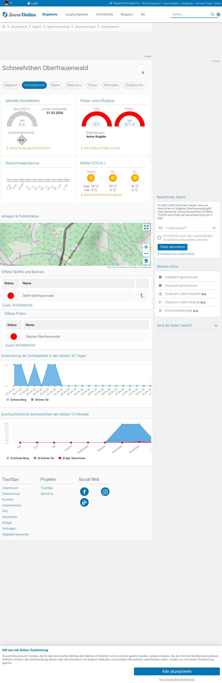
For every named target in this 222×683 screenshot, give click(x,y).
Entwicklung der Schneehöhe (29, 148)
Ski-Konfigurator (151, 3)
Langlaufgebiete (76, 14)
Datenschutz (11, 494)
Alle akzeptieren (177, 671)
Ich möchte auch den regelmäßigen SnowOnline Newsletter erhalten (188, 238)
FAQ (5, 511)
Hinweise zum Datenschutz (177, 253)
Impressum (10, 488)
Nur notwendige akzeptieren (177, 679)
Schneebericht (34, 85)
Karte (217, 3)
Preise (92, 85)
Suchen (212, 14)
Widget (7, 523)
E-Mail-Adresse (176, 228)
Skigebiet (11, 85)
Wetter (56, 85)
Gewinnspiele (171, 3)
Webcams (74, 85)
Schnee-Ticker (203, 3)
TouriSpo (47, 488)
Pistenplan (111, 85)
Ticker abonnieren (172, 247)
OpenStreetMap (119, 267)
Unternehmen (11, 505)
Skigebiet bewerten (15, 534)
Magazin (127, 14)
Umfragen (9, 529)
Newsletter (9, 517)
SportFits (47, 494)
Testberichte (134, 85)
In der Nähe (218, 14)
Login (34, 3)
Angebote (187, 3)
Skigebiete (50, 14)
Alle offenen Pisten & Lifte (102, 148)
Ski (143, 14)
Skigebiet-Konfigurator (126, 3)
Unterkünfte (104, 14)
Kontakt (7, 499)
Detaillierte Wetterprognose (103, 195)
